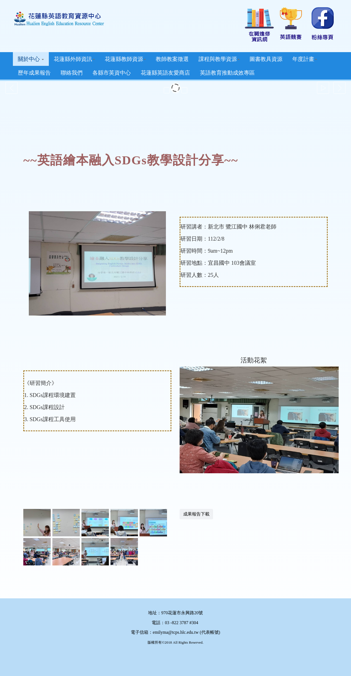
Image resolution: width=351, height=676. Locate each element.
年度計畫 (304, 59)
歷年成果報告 (34, 73)
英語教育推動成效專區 (227, 73)
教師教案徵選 (172, 59)
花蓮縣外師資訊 (74, 59)
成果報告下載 (196, 514)
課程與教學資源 (219, 59)
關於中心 (31, 59)
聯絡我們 (72, 73)
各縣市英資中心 (111, 73)
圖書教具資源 (266, 59)
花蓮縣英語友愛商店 (165, 73)
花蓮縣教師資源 (125, 59)
